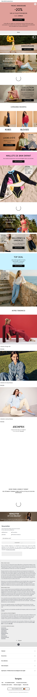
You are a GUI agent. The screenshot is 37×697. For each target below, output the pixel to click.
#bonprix (18, 426)
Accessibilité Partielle (10, 682)
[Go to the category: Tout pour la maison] (18, 16)
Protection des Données (21, 682)
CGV (2, 682)
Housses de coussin (5, 637)
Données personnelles (10, 549)
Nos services (18, 656)
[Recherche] (35, 4)
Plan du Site (25, 684)
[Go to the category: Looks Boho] (18, 63)
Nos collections (18, 661)
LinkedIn (3, 610)
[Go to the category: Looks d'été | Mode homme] (18, 142)
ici (19, 548)
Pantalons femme (4, 629)
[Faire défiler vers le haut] (18, 644)
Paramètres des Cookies (7, 684)
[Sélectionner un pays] (18, 689)
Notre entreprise (18, 665)
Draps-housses (4, 636)
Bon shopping (18, 19)
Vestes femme (4, 632)
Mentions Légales (17, 684)
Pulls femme (3, 628)
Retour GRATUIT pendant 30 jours (7, 1)
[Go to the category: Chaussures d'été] (18, 243)
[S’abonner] (18, 542)
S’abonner (18, 542)
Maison (18, 32)
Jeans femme (3, 630)
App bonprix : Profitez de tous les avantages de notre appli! (18, 670)
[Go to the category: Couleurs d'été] (18, 223)
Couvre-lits (3, 638)
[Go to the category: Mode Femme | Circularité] (18, 94)
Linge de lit (3, 634)
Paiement (18, 651)
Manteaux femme (4, 633)
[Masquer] (18, 640)
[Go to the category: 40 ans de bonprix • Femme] (18, 44)
